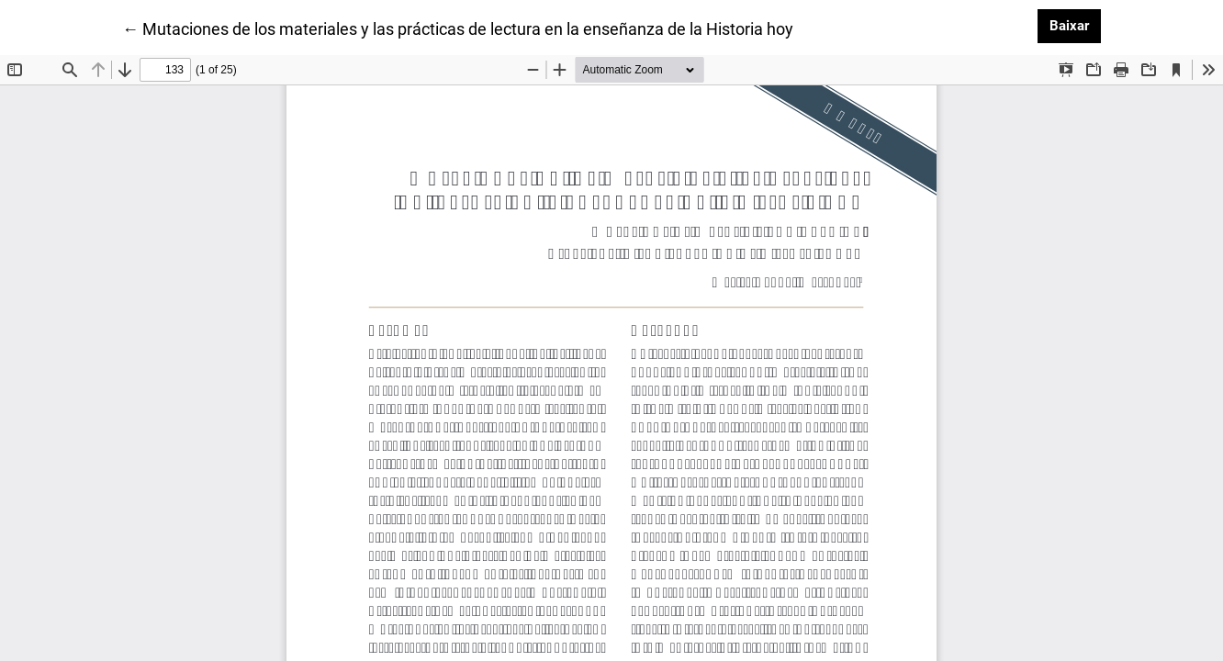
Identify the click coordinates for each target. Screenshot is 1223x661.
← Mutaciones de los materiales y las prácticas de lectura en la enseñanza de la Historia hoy (457, 28)
